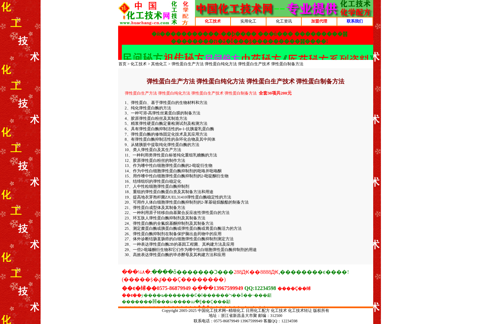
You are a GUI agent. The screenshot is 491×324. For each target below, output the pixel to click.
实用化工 (248, 21)
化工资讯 (284, 21)
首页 (122, 64)
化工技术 (139, 64)
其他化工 (159, 64)
